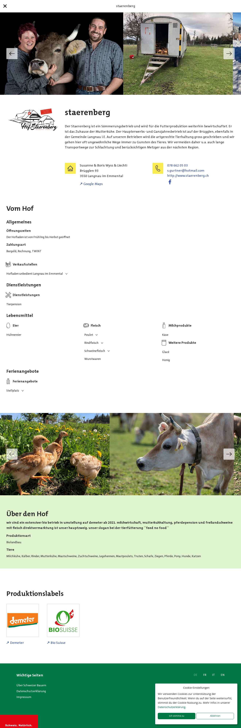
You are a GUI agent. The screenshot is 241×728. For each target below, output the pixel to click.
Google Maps (93, 184)
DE (195, 675)
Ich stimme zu (176, 715)
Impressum (23, 697)
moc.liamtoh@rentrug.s (185, 170)
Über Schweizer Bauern (31, 685)
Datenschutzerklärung (31, 691)
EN (223, 675)
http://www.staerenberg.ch (188, 175)
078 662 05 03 (177, 165)
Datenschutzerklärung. (172, 707)
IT (213, 675)
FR (204, 675)
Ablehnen (215, 715)
